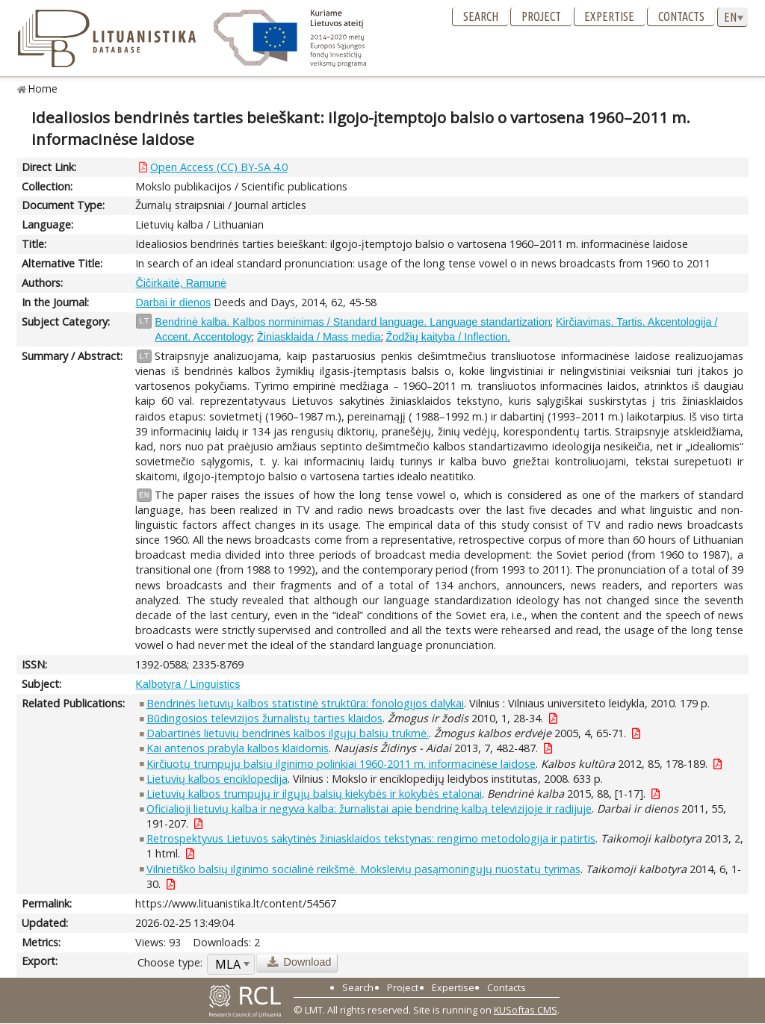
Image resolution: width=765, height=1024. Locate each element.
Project (541, 16)
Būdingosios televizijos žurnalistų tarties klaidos (264, 718)
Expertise (609, 16)
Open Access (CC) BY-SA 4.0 (219, 167)
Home (43, 88)
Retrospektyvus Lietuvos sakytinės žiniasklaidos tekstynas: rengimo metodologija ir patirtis (370, 838)
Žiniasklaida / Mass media (319, 337)
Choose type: (169, 962)
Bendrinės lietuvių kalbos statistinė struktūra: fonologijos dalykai (305, 703)
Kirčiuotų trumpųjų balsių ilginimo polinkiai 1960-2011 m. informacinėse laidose (341, 764)
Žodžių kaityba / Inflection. (448, 337)
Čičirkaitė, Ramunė (180, 283)
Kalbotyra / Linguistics (187, 684)
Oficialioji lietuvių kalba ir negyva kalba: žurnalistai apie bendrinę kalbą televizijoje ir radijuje (369, 808)
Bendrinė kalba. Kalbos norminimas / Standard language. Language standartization (353, 322)
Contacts (681, 16)
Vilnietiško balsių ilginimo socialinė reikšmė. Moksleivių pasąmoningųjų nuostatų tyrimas (363, 869)
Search (480, 16)
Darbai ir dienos (173, 302)
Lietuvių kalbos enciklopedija (217, 779)
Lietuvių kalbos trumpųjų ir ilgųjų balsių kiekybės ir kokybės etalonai (314, 793)
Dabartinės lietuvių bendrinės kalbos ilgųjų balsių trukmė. (287, 733)
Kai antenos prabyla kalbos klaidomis (237, 748)
